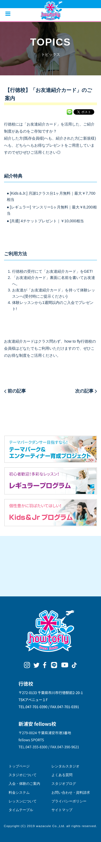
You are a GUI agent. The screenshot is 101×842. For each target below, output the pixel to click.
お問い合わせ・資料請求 (70, 792)
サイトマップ (61, 810)
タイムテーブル (21, 810)
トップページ (19, 766)
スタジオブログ (63, 784)
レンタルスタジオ (65, 766)
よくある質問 (61, 775)
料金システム (19, 792)
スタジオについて (23, 775)
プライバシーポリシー (68, 801)
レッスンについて (23, 801)
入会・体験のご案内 (24, 784)
